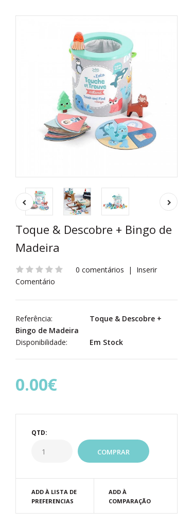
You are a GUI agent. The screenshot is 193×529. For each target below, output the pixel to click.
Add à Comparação (130, 496)
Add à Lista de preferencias (54, 496)
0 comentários (100, 270)
